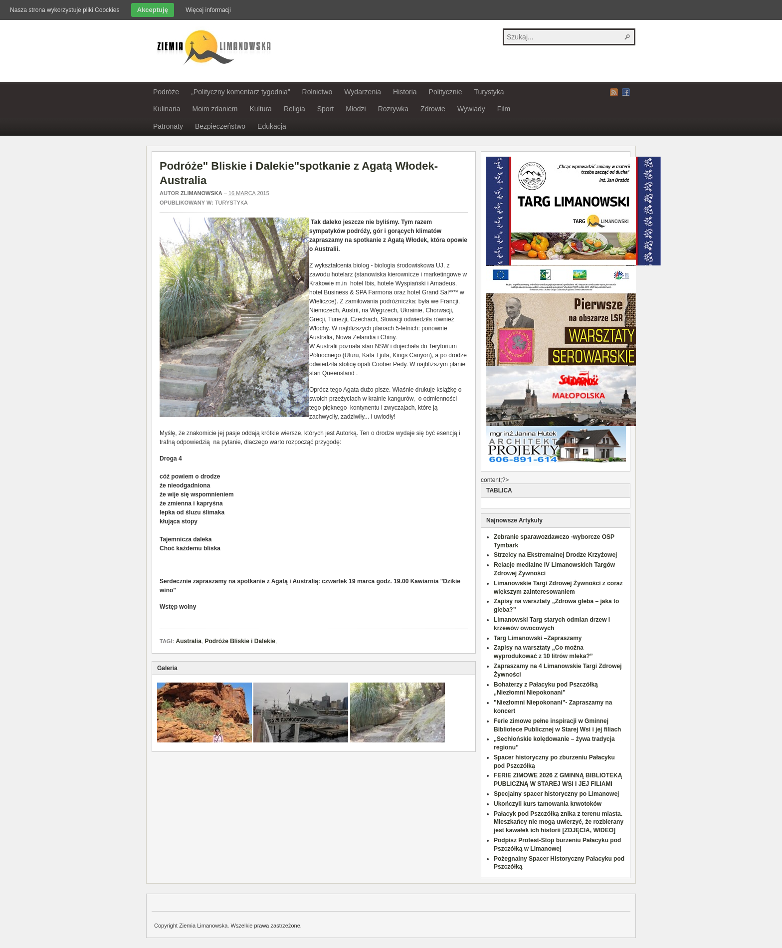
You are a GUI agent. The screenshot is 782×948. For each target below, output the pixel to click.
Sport (325, 109)
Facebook (626, 92)
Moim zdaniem (214, 109)
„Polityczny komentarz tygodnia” (240, 92)
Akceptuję (152, 9)
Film (503, 109)
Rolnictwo (317, 92)
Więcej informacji (208, 9)
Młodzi (356, 109)
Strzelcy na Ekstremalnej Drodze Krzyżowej (555, 554)
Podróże (166, 92)
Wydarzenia (362, 92)
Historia (404, 92)
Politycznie (445, 92)
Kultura (261, 109)
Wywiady (471, 109)
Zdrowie (432, 109)
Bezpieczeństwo (220, 126)
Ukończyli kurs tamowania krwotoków (547, 803)
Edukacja (271, 126)
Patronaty (168, 126)
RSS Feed (614, 92)
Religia (294, 109)
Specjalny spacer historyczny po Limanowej (556, 793)
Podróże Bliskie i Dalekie (240, 641)
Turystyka (489, 92)
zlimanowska (201, 193)
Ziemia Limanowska (212, 46)
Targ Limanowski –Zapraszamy (538, 638)
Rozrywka (393, 109)
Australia (188, 641)
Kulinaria (166, 109)
